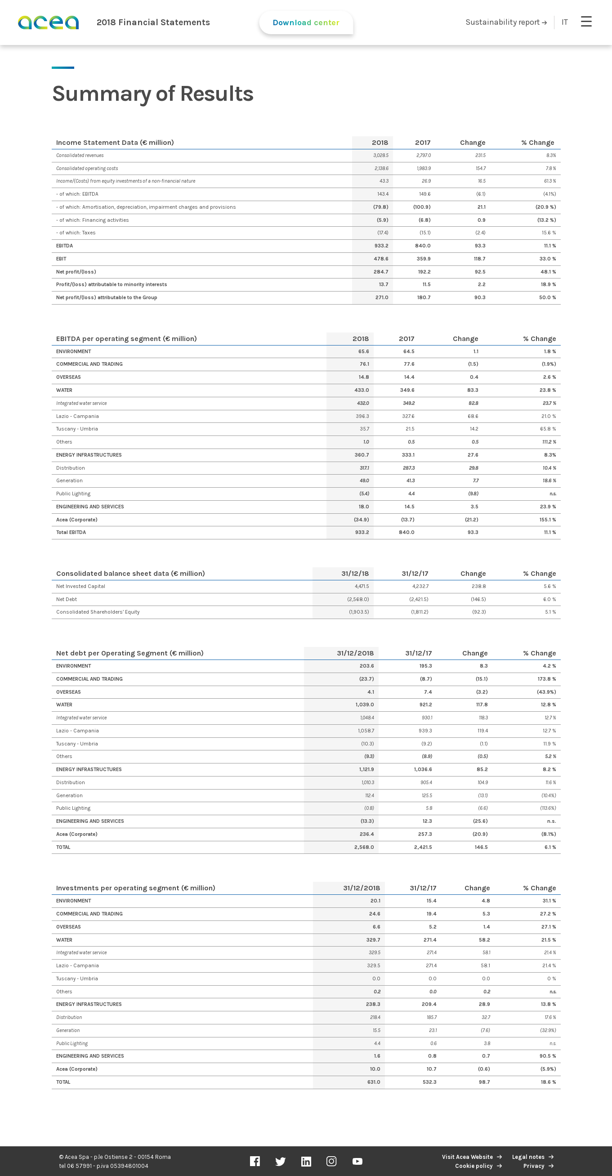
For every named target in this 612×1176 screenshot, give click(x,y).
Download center (306, 22)
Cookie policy (474, 1166)
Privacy (534, 1166)
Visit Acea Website (467, 1157)
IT (565, 22)
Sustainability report (506, 22)
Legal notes (528, 1157)
